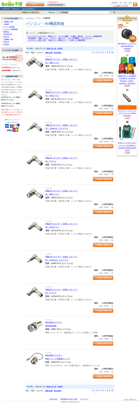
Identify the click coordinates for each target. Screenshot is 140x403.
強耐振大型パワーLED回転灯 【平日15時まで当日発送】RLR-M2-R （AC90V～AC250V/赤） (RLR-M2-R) (127, 70)
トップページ (5, 9)
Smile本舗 (12, 3)
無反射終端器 (51, 326)
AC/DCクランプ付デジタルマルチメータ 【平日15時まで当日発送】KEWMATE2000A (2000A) (127, 137)
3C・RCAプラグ (52, 96)
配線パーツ (52, 36)
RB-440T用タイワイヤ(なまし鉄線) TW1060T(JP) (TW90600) (127, 36)
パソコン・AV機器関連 (93, 36)
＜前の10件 (48, 53)
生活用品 (6, 44)
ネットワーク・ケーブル (37, 36)
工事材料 (6, 24)
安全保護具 (32, 38)
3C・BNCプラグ (52, 63)
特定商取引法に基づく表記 (68, 399)
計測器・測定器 (76, 36)
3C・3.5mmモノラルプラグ (56, 128)
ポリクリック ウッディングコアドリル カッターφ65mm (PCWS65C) (127, 104)
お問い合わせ (53, 399)
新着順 (60, 48)
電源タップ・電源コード (57, 40)
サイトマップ (84, 399)
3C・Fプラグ (50, 161)
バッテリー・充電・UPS (37, 40)
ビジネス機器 (64, 36)
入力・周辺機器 (73, 38)
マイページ (15, 9)
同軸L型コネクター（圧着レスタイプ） (61, 59)
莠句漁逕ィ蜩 (7, 34)
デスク (53, 38)
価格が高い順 (51, 48)
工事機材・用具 (8, 21)
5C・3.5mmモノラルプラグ (56, 260)
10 (112, 52)
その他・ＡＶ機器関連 (77, 40)
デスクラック (86, 38)
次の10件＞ (58, 53)
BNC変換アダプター (53, 322)
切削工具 (6, 37)
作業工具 (6, 42)
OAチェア (61, 38)
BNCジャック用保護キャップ (57, 359)
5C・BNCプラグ (52, 194)
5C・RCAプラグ (52, 227)
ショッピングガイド (27, 9)
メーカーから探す (12, 50)
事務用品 (6, 32)
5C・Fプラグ (50, 293)
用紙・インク (43, 38)
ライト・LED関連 (9, 27)
